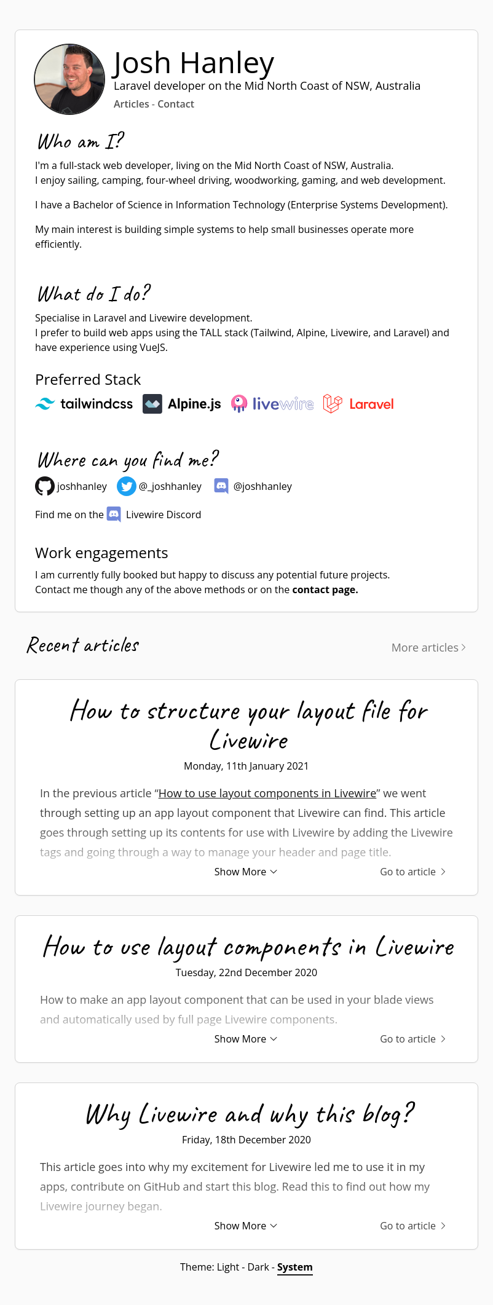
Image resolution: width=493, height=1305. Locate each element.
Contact (175, 104)
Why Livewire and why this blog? (246, 1112)
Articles (131, 104)
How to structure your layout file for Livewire (246, 724)
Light (228, 1267)
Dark (258, 1267)
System (295, 1267)
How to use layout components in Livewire (268, 793)
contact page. (325, 589)
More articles (430, 647)
